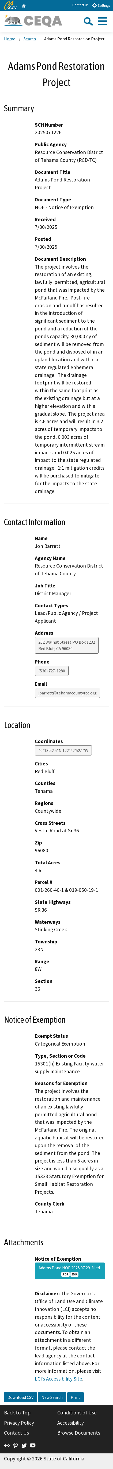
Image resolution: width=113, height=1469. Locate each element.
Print (75, 1397)
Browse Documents (78, 1432)
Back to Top (17, 1412)
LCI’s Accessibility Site (58, 1378)
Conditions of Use (77, 1412)
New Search (52, 1397)
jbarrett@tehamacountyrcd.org (67, 693)
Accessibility (70, 1423)
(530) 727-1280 (51, 670)
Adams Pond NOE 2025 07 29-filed (70, 1271)
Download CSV (20, 1397)
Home (9, 38)
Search (30, 38)
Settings (101, 5)
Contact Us (80, 5)
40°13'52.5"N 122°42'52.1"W (63, 750)
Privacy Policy (19, 1423)
